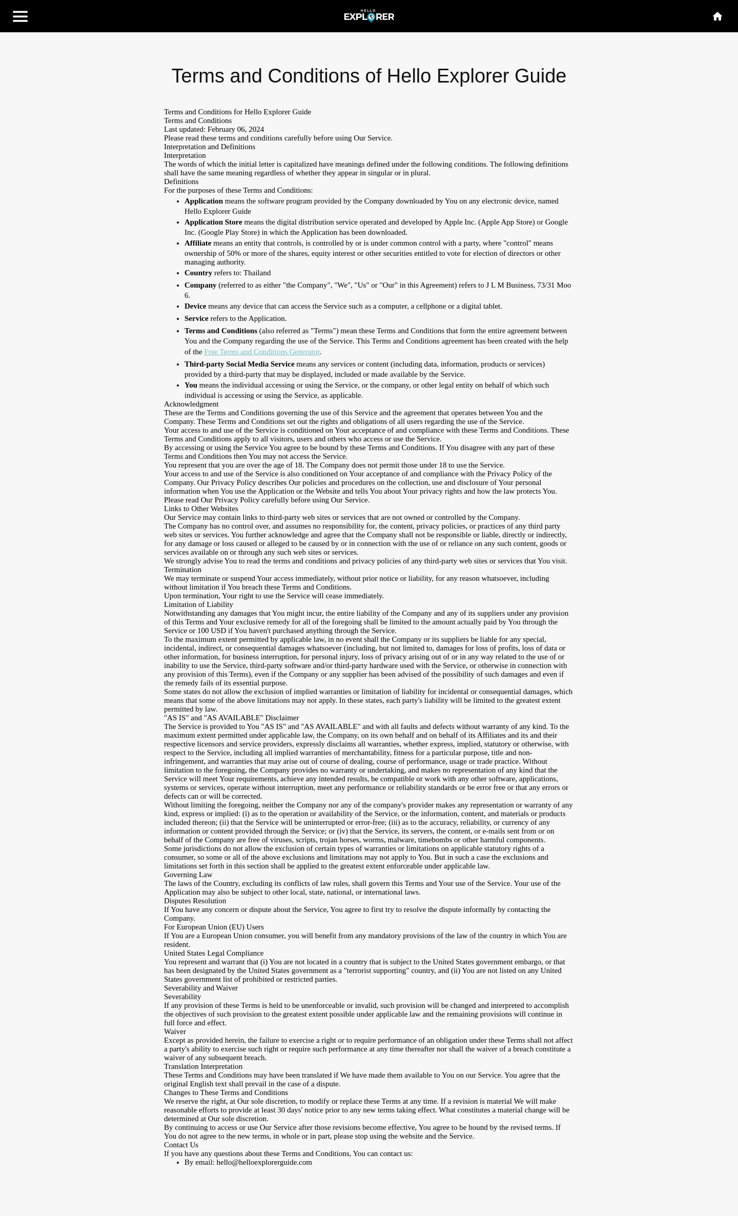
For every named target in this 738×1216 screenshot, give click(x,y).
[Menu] (20, 16)
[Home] (717, 16)
